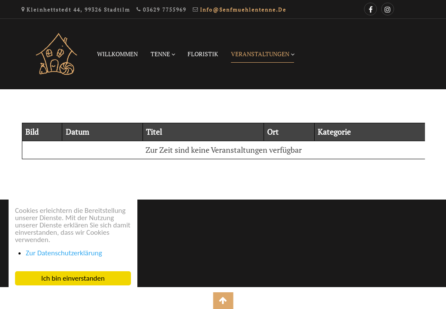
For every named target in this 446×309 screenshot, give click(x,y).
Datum (77, 132)
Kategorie (334, 132)
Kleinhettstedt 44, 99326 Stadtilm (78, 9)
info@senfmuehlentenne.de (243, 9)
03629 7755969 (164, 9)
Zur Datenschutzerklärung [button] (64, 253)
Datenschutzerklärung (47, 223)
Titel (154, 132)
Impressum (28, 240)
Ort (273, 132)
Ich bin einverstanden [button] (73, 278)
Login (18, 258)
